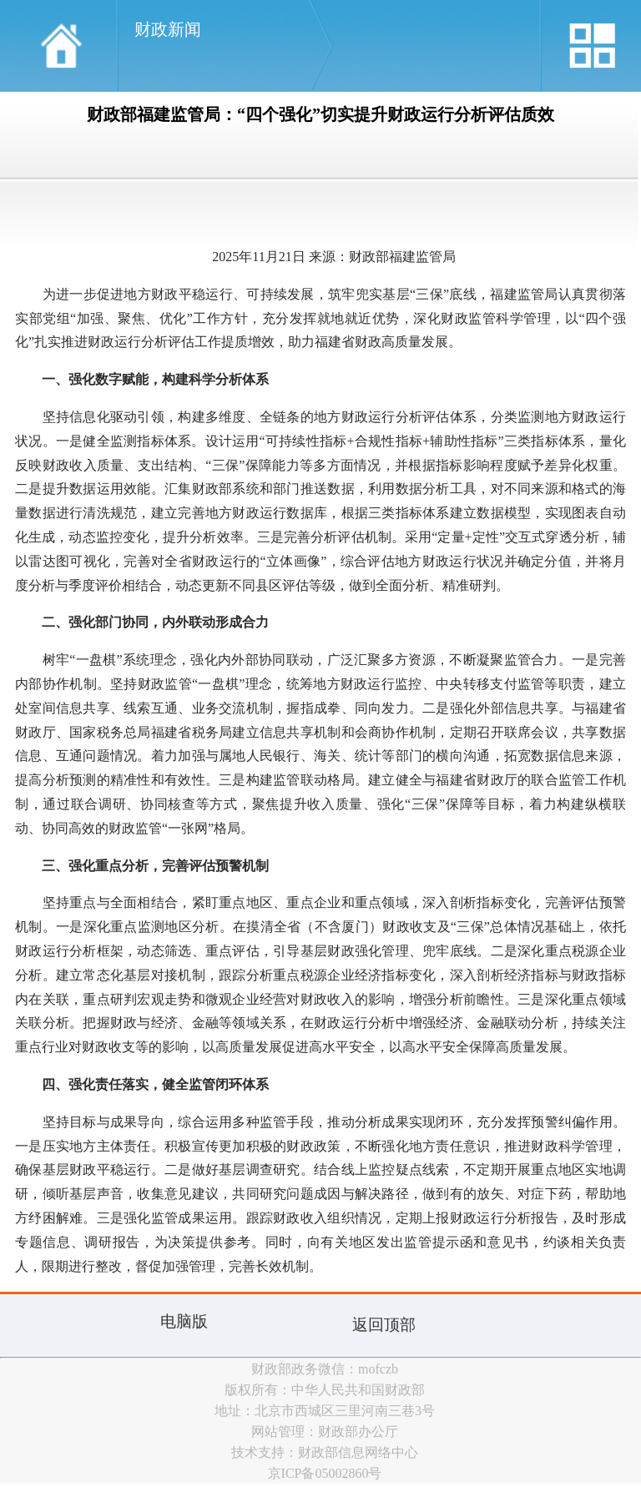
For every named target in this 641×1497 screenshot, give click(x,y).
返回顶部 (384, 1324)
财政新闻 (167, 29)
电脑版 (184, 1321)
